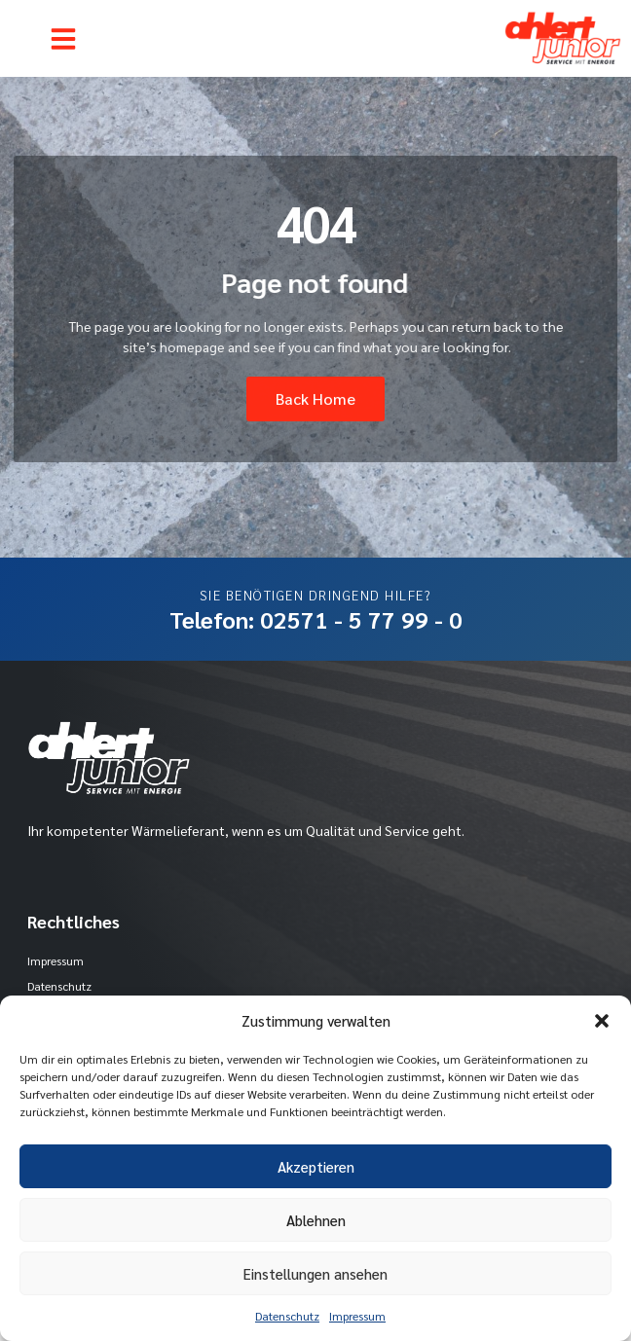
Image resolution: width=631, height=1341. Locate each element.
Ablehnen (316, 1220)
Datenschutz (287, 1315)
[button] (602, 1021)
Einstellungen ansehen (315, 1273)
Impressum (357, 1315)
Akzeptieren (316, 1166)
